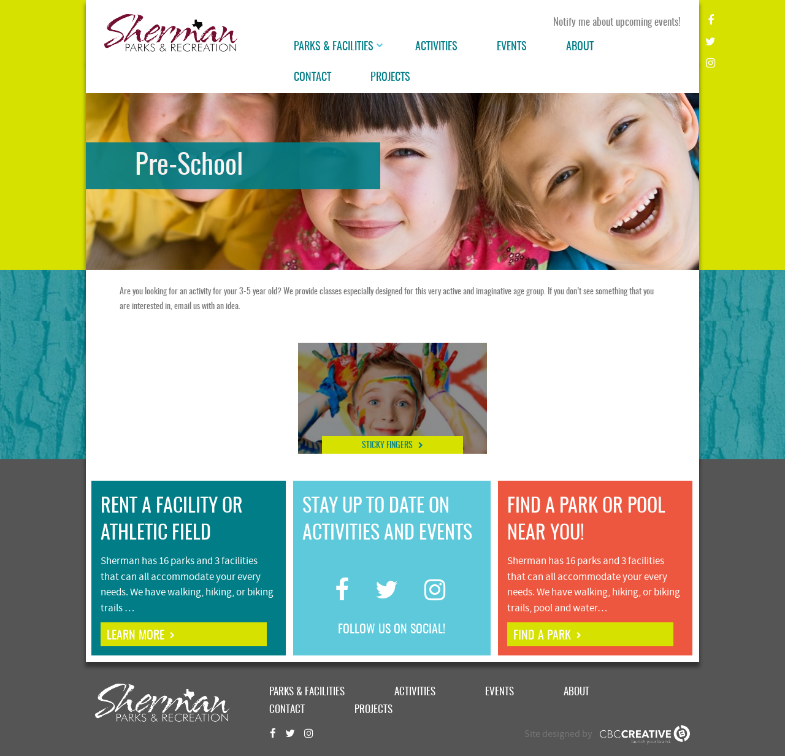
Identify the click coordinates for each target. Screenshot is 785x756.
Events (512, 47)
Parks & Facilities (333, 47)
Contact (312, 77)
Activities (436, 47)
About (580, 47)
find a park (542, 636)
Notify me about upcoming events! (617, 22)
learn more (135, 636)
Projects (390, 77)
